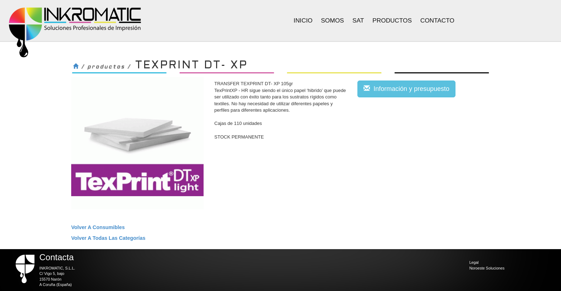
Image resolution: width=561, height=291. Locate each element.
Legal (474, 262)
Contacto (437, 20)
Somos (332, 20)
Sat (358, 20)
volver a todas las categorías (108, 238)
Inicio (303, 20)
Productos (392, 20)
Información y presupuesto (406, 88)
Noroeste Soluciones (486, 268)
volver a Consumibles (98, 227)
